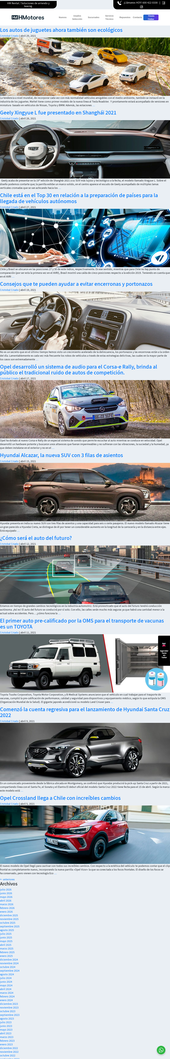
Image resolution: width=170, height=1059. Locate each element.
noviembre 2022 (9, 1051)
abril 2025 (5, 945)
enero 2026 (6, 911)
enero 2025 (6, 956)
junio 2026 (6, 893)
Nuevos (63, 17)
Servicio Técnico (109, 17)
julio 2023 (5, 1022)
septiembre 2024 (9, 970)
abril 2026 (5, 900)
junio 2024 (6, 981)
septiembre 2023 (9, 1015)
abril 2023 (5, 1033)
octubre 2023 (7, 1011)
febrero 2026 (7, 908)
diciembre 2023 (9, 1004)
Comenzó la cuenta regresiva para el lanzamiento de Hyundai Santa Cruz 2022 (85, 711)
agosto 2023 (7, 1018)
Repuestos (124, 17)
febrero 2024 (7, 996)
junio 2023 (6, 1026)
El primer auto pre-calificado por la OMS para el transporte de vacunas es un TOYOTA (82, 623)
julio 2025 (5, 933)
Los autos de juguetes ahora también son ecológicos (61, 29)
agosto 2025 (7, 930)
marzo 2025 (6, 948)
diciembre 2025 (9, 915)
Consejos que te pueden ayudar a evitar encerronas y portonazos (76, 283)
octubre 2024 (7, 967)
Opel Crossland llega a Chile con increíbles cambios (60, 797)
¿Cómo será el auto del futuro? (36, 537)
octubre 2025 (7, 922)
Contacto (137, 17)
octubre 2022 (7, 1055)
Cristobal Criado (9, 35)
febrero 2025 (7, 952)
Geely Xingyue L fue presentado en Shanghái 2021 (58, 112)
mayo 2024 (6, 985)
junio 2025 (6, 937)
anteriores (7, 879)
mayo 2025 (6, 941)
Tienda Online (150, 17)
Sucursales (93, 17)
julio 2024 (5, 978)
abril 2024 (5, 989)
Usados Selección (77, 17)
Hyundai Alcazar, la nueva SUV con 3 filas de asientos (61, 454)
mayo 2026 (6, 897)
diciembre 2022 (9, 1048)
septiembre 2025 (9, 926)
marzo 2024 (6, 992)
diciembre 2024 (9, 959)
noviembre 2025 (9, 919)
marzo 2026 (6, 904)
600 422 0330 (150, 2)
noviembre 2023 (9, 1007)
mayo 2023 (6, 1029)
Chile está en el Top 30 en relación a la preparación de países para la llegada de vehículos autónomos (79, 197)
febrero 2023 (7, 1040)
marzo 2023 (6, 1037)
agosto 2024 (7, 974)
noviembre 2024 (9, 963)
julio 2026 (5, 889)
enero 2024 (6, 1000)
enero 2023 (6, 1044)
